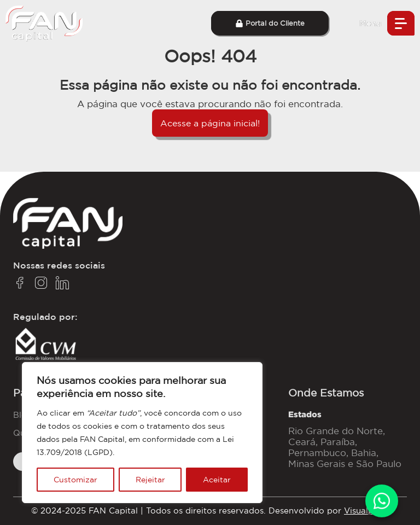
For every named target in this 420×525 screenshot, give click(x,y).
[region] (142, 432)
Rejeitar (150, 479)
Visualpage (366, 510)
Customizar (75, 479)
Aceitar (217, 479)
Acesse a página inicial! (210, 123)
